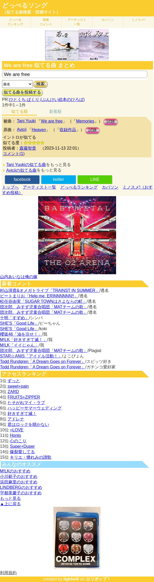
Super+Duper (22, 446)
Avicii (21, 129)
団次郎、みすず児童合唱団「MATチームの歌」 (44, 307)
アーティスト (77, 22)
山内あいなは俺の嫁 (18, 276)
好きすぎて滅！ (22, 413)
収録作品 (67, 129)
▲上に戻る (10, 504)
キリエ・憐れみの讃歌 (30, 457)
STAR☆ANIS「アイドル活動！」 (31, 356)
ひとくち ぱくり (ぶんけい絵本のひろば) (47, 99)
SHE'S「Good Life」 (19, 323)
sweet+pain (18, 386)
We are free (52, 121)
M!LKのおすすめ (15, 471)
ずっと (14, 381)
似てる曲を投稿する (22, 92)
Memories (85, 121)
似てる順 (19, 111)
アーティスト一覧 (39, 187)
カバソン (108, 20)
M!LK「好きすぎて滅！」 (23, 339)
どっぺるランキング (79, 187)
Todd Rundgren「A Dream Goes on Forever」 (42, 361)
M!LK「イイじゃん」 (19, 345)
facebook (22, 179)
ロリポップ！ (98, 579)
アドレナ (16, 419)
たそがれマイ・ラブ (26, 402)
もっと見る (10, 498)
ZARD (13, 391)
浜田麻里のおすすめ (18, 482)
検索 (40, 84)
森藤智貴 (27, 148)
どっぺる (15, 22)
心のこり (18, 441)
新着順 (55, 111)
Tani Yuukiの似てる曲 (26, 164)
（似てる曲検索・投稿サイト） (31, 12)
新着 (46, 22)
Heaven (39, 129)
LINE (95, 179)
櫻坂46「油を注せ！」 (21, 334)
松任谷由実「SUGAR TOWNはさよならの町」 (43, 301)
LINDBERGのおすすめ (21, 487)
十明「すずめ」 (14, 318)
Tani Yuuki (26, 121)
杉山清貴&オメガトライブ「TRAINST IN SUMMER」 (49, 290)
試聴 (110, 121)
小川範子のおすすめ (18, 476)
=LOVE (16, 430)
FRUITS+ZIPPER (24, 397)
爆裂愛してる (22, 452)
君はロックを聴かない (28, 424)
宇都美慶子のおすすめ (21, 493)
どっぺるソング (25, 5)
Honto (15, 435)
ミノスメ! (138, 20)
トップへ (10, 187)
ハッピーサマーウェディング (35, 408)
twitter (58, 179)
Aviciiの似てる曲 (21, 170)
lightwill (71, 579)
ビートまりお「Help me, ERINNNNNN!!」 (39, 296)
